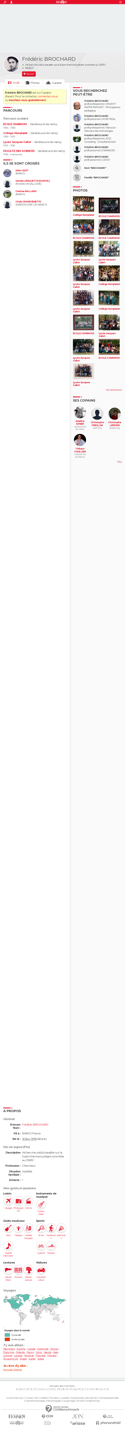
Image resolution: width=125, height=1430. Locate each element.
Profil (16, 82)
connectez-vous (48, 96)
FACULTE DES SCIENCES (19, 151)
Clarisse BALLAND (25, 191)
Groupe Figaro (69, 1401)
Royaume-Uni (10, 1358)
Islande (47, 1352)
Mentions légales (54, 1401)
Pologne (51, 1355)
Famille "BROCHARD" (96, 177)
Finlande (20, 1352)
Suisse (40, 1358)
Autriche (21, 1348)
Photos (35, 82)
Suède (32, 1358)
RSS (36, 1398)
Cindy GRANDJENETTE (28, 201)
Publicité (44, 1398)
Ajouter (30, 73)
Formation (54, 1398)
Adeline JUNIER (80, 422)
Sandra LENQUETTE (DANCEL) (32, 181)
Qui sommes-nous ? (15, 1398)
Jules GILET (21, 170)
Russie (23, 1358)
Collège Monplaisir (15, 133)
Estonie (54, 1348)
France (30, 1352)
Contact (29, 1398)
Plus (119, 461)
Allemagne (9, 1348)
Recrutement (92, 1398)
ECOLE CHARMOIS (15, 124)
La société (65, 1398)
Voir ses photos (114, 389)
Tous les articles (77, 1398)
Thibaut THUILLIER (80, 450)
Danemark (43, 1348)
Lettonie (7, 1355)
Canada (31, 1348)
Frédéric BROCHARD (96, 101)
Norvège (29, 1355)
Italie (55, 1352)
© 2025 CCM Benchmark (88, 1401)
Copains (57, 82)
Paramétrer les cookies (35, 1401)
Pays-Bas (41, 1355)
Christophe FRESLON (97, 424)
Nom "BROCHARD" (95, 168)
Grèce (39, 1352)
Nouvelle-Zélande (12, 1369)
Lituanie (18, 1355)
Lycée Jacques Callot (17, 142)
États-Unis (8, 1352)
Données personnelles (109, 1398)
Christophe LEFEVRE (114, 424)
